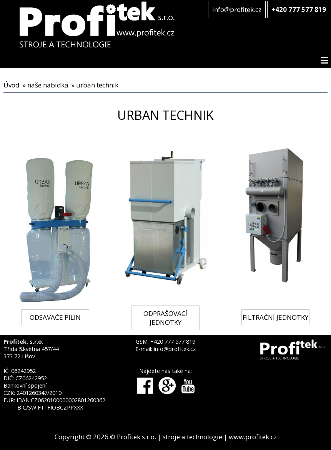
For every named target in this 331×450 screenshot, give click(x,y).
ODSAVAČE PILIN (55, 317)
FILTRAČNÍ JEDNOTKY (275, 317)
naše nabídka (47, 85)
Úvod (11, 85)
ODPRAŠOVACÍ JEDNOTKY (165, 318)
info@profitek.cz (236, 9)
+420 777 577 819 (172, 341)
